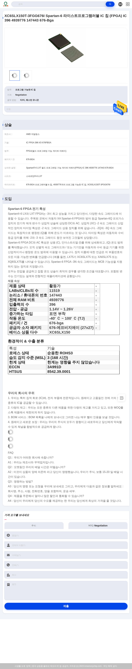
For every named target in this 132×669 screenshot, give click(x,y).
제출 (66, 606)
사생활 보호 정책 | (23, 666)
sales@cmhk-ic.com (68, 641)
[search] (110, 4)
